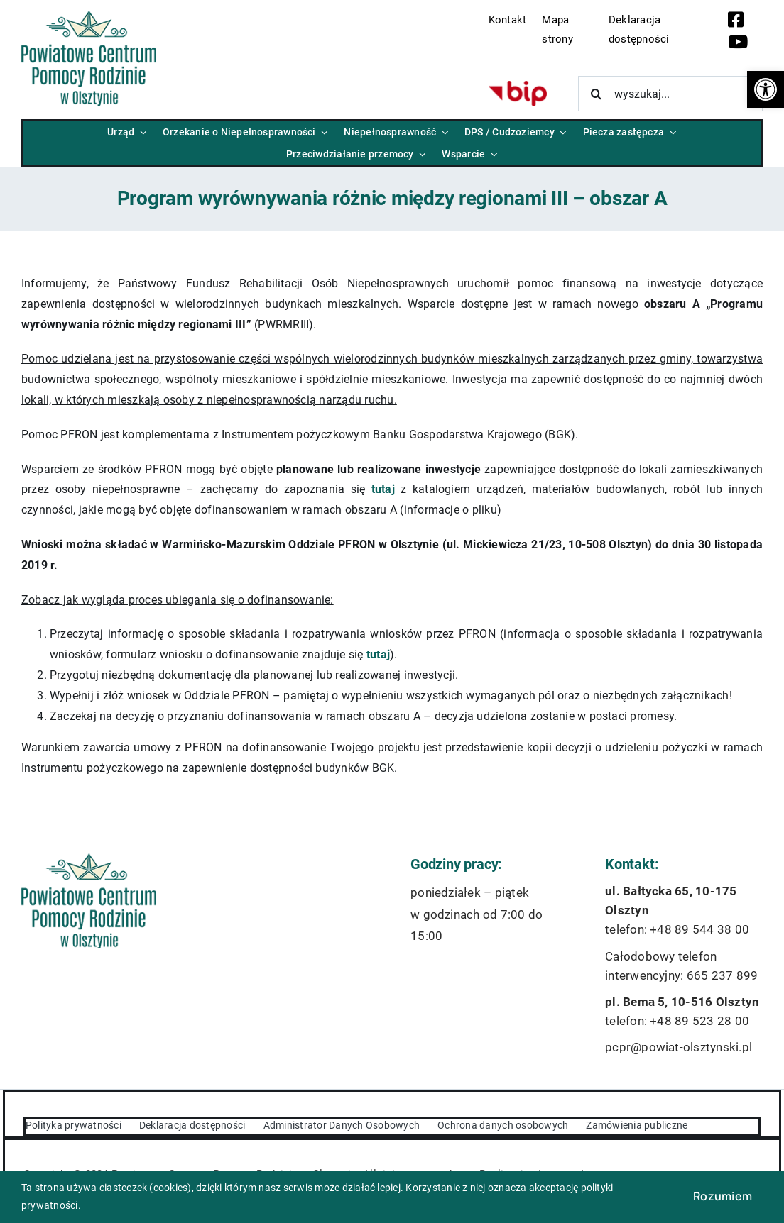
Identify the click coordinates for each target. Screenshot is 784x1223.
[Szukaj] (596, 93)
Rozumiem (722, 1196)
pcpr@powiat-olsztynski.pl (678, 1047)
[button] (765, 89)
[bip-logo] (518, 86)
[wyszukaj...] (670, 93)
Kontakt (508, 19)
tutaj (383, 489)
